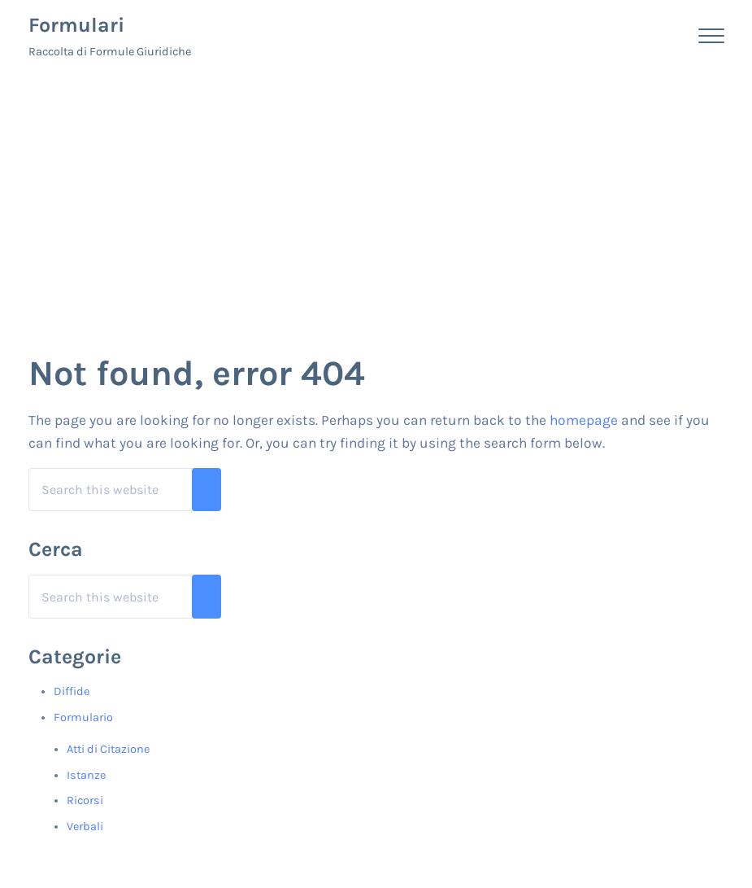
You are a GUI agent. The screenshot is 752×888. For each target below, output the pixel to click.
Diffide (71, 691)
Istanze (86, 775)
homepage (584, 420)
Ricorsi (85, 800)
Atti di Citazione (108, 749)
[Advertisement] (376, 194)
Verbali (85, 826)
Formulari (76, 25)
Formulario (83, 717)
